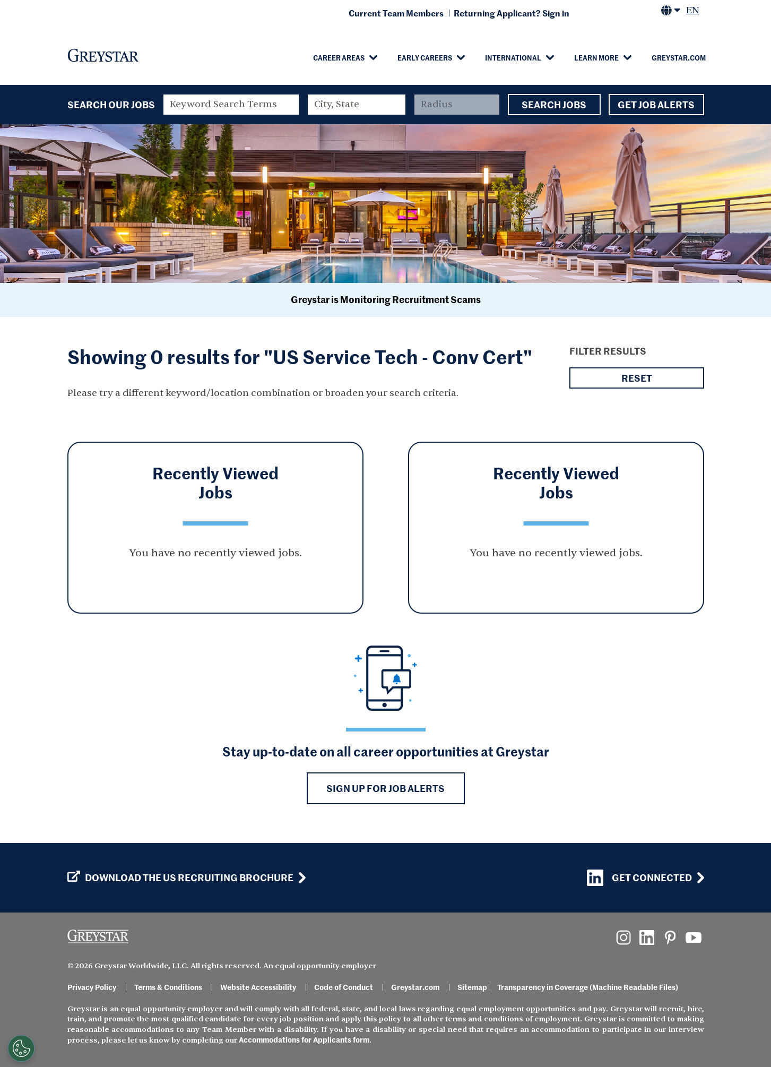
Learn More (596, 57)
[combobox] (356, 104)
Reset (636, 378)
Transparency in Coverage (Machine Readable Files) (587, 987)
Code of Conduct (343, 987)
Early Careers (424, 57)
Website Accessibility (258, 987)
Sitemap (472, 987)
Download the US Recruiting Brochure (180, 877)
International (513, 57)
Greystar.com (679, 57)
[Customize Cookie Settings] (21, 1048)
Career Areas (339, 57)
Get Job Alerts (656, 104)
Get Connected (639, 878)
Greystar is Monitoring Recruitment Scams (386, 299)
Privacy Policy (91, 987)
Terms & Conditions (168, 987)
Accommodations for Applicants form (304, 1039)
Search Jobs (554, 104)
